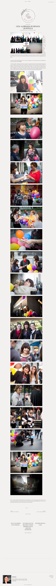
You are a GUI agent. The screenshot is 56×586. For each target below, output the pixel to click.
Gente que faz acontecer (28, 30)
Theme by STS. (30, 584)
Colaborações (22, 30)
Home (25, 1)
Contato (52, 577)
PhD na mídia (51, 576)
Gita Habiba (34, 30)
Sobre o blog (51, 575)
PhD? (25, 584)
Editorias (29, 1)
